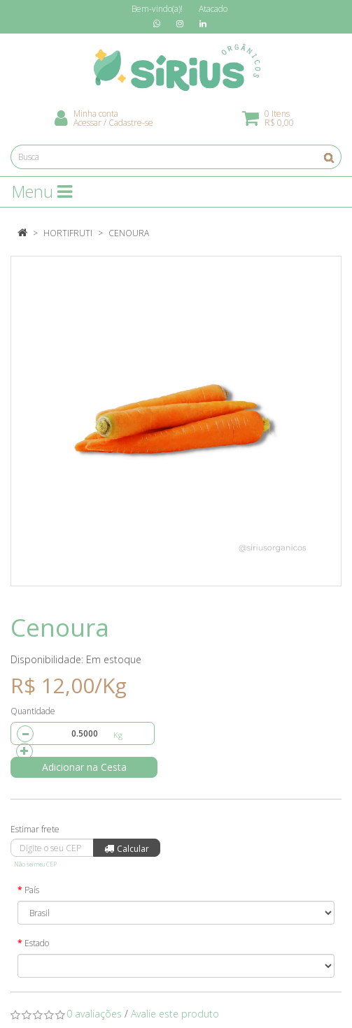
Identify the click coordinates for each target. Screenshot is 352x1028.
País (31, 890)
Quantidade (32, 711)
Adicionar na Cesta (84, 767)
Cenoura (128, 233)
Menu (42, 191)
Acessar (87, 123)
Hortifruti (67, 233)
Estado (36, 943)
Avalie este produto (175, 1013)
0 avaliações (94, 1013)
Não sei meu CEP (35, 864)
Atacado (213, 9)
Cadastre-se (130, 123)
